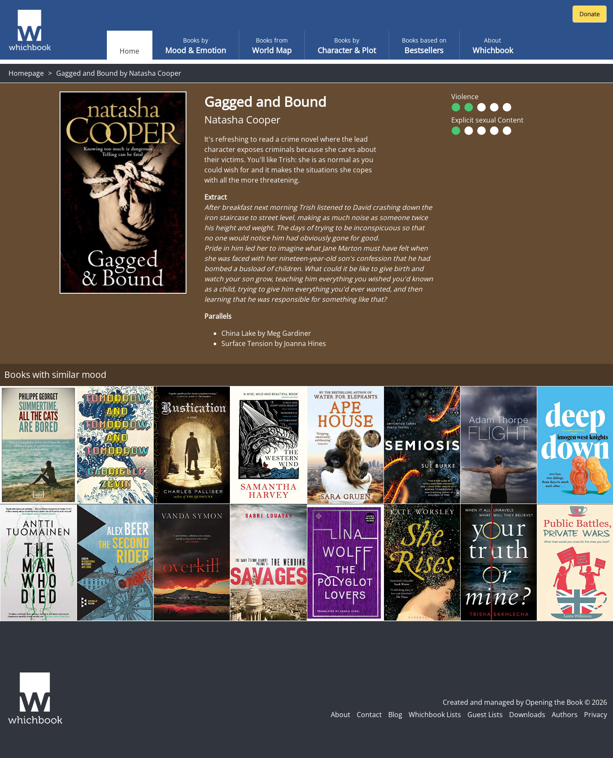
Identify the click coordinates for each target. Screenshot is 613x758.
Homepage (26, 73)
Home (129, 51)
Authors (565, 714)
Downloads (527, 714)
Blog (395, 714)
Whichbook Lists (435, 714)
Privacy (595, 714)
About (340, 714)
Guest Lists (485, 714)
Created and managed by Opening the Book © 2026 (525, 702)
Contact (369, 714)
